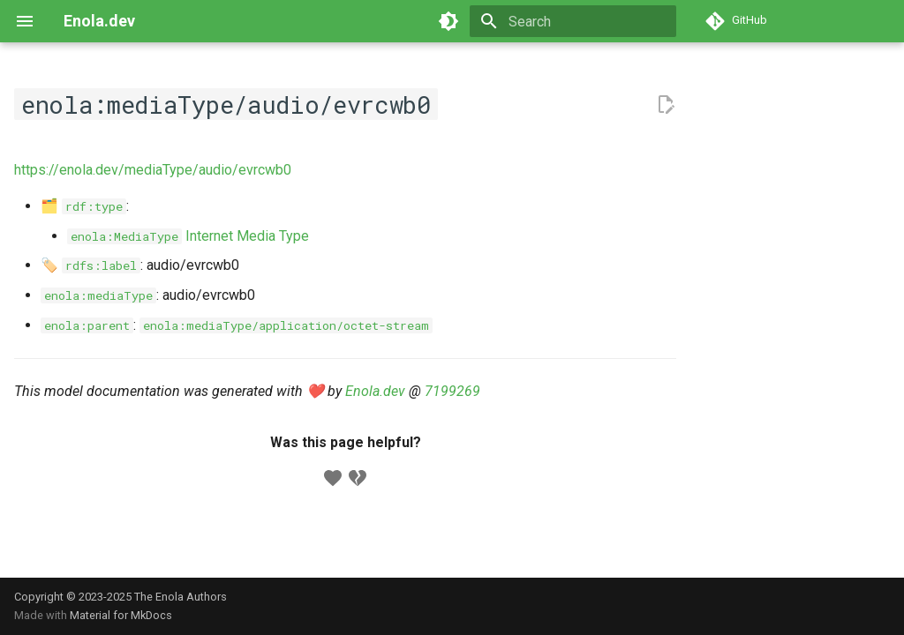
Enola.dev (375, 391)
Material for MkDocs (121, 615)
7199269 (452, 391)
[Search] (573, 21)
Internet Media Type (188, 236)
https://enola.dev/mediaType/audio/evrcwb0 (152, 169)
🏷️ (90, 265)
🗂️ (83, 206)
